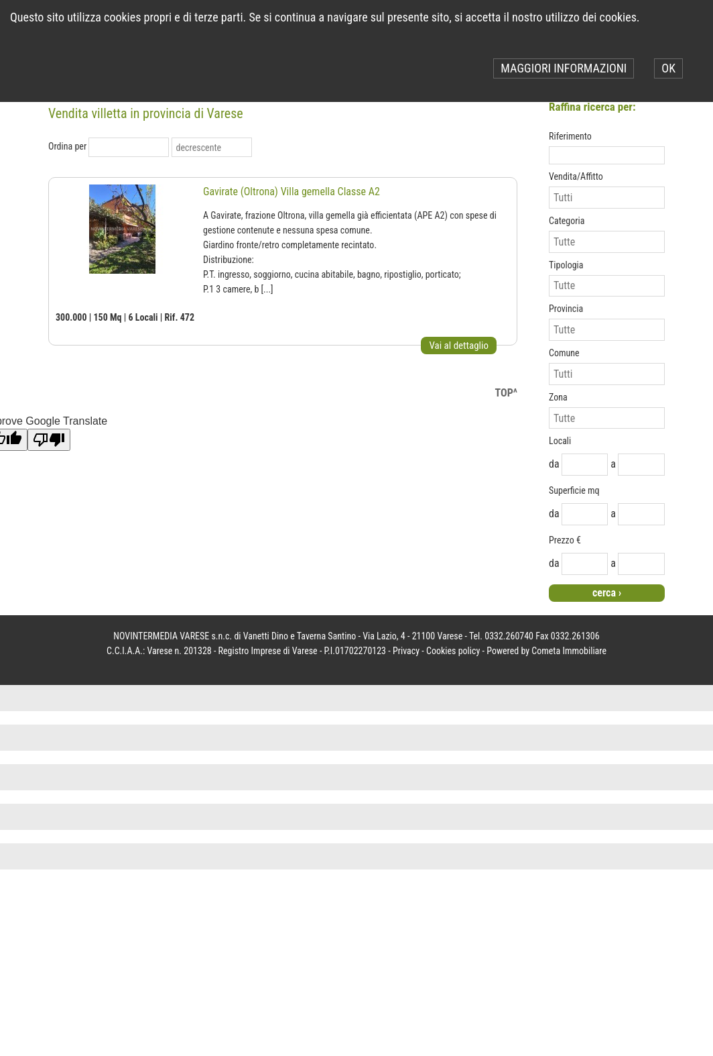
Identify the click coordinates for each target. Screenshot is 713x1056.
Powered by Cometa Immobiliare (546, 650)
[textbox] (607, 155)
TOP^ (506, 392)
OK (668, 68)
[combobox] (121, 147)
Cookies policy (453, 650)
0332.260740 (508, 636)
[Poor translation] (48, 440)
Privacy (406, 650)
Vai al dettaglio (459, 345)
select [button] (160, 147)
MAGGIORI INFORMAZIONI (564, 68)
